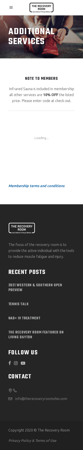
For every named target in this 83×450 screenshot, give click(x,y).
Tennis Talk (18, 304)
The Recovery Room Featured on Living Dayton (36, 335)
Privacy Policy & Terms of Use (32, 441)
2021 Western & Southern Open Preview (35, 288)
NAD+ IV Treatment (24, 318)
